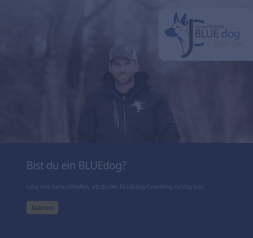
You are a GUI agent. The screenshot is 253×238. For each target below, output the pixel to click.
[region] (64, 212)
